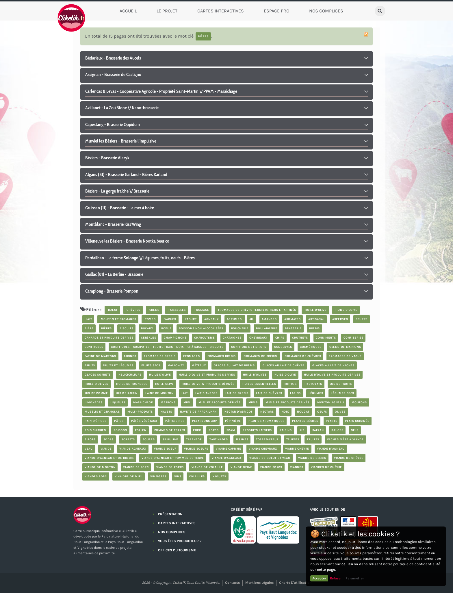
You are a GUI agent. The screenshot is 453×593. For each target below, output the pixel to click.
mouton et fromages (118, 319)
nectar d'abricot (238, 411)
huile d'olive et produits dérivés (207, 374)
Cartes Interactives (220, 11)
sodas (108, 439)
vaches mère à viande (345, 439)
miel (187, 402)
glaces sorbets (98, 374)
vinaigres (158, 476)
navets (166, 411)
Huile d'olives (255, 374)
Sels (355, 430)
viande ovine (241, 467)
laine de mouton (159, 393)
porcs (213, 430)
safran (318, 430)
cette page (326, 569)
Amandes (269, 319)
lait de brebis (236, 393)
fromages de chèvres (303, 356)
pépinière (233, 421)
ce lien (347, 564)
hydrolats (313, 384)
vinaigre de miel (128, 476)
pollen (140, 430)
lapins (295, 393)
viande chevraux (263, 448)
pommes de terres (169, 430)
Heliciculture (129, 374)
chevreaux (258, 337)
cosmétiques (311, 347)
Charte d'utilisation (295, 583)
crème (154, 310)
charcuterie (204, 337)
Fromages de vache (345, 356)
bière (89, 328)
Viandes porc (96, 476)
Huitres (290, 384)
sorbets (128, 439)
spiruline (170, 439)
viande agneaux (132, 448)
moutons (359, 402)
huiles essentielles (259, 384)
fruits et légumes (118, 365)
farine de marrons (100, 356)
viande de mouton (100, 467)
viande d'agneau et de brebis (109, 458)
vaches (169, 319)
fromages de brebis (261, 356)
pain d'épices (95, 421)
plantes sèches (305, 421)
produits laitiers (257, 430)
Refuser (336, 578)
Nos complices (326, 11)
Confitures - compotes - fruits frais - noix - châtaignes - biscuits (167, 347)
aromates (292, 319)
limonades (94, 402)
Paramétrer (355, 578)
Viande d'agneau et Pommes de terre (173, 458)
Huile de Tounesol (131, 384)
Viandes (296, 467)
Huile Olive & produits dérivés (208, 384)
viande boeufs (196, 448)
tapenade (194, 439)
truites (313, 439)
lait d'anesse (206, 393)
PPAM (230, 430)
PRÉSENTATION (170, 514)
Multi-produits (140, 411)
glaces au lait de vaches (333, 365)
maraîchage (143, 402)
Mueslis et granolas (102, 411)
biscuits (126, 328)
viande (106, 448)
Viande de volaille (207, 467)
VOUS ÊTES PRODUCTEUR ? (179, 541)
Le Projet (167, 11)
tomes (149, 319)
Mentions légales (259, 583)
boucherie (239, 328)
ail (251, 319)
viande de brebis (312, 458)
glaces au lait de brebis (234, 365)
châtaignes (232, 337)
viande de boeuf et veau (269, 458)
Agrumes (235, 319)
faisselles (177, 310)
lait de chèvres (269, 393)
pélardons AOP (204, 421)
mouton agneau (330, 402)
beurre (361, 319)
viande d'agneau (331, 448)
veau (89, 448)
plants (331, 421)
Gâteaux (199, 365)
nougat (303, 411)
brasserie (293, 328)
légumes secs (342, 393)
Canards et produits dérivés (109, 337)
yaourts (219, 476)
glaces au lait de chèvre (284, 365)
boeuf (112, 310)
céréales (148, 337)
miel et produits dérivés (219, 402)
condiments (326, 337)
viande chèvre (297, 448)
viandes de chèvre (326, 467)
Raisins (286, 430)
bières (106, 328)
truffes (292, 439)
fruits (90, 365)
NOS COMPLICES (171, 532)
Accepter (319, 578)
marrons (168, 402)
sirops (90, 439)
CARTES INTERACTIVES (177, 523)
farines (130, 356)
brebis (314, 328)
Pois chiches (96, 430)
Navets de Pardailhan (198, 411)
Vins (177, 476)
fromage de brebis (159, 356)
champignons (175, 337)
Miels (253, 402)
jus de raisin (127, 393)
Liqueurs (117, 402)
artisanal (316, 319)
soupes (149, 439)
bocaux (147, 328)
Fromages (191, 356)
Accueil (128, 11)
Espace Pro (276, 11)
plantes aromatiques (266, 421)
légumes (316, 393)
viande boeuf (165, 448)
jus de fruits (341, 384)
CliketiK (179, 583)
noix (285, 411)
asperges (340, 319)
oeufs (322, 411)
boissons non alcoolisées (201, 328)
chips (279, 337)
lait (88, 319)
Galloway (176, 365)
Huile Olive (164, 384)
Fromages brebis (221, 356)
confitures (94, 347)
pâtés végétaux (144, 421)
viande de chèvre (348, 458)
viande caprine (228, 448)
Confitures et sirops (248, 347)
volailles (197, 476)
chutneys (300, 337)
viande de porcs (170, 467)
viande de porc (135, 467)
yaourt (190, 319)
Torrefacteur (267, 439)
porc (197, 430)
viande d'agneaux (227, 458)
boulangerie (266, 328)
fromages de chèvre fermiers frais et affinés (256, 310)
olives (340, 411)
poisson (120, 430)
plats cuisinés (357, 421)
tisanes (242, 439)
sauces (337, 430)
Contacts (232, 583)
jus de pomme (96, 393)
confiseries (353, 337)
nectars (267, 411)
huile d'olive (315, 310)
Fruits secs (150, 365)
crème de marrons (345, 347)
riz (302, 430)
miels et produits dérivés (287, 402)
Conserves (283, 347)
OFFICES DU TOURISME (177, 550)
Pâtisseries (174, 421)
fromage (201, 310)
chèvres (133, 310)
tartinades (218, 439)
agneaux (211, 319)
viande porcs (271, 467)
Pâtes (119, 421)
